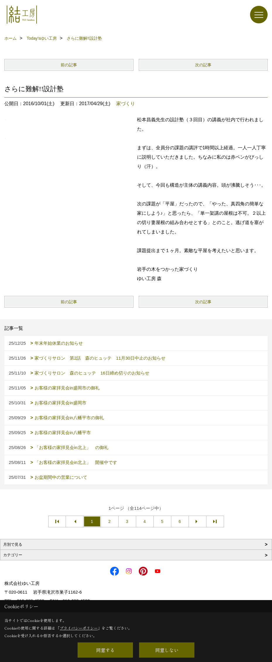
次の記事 (203, 65)
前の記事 (69, 65)
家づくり (125, 103)
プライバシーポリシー (79, 628)
